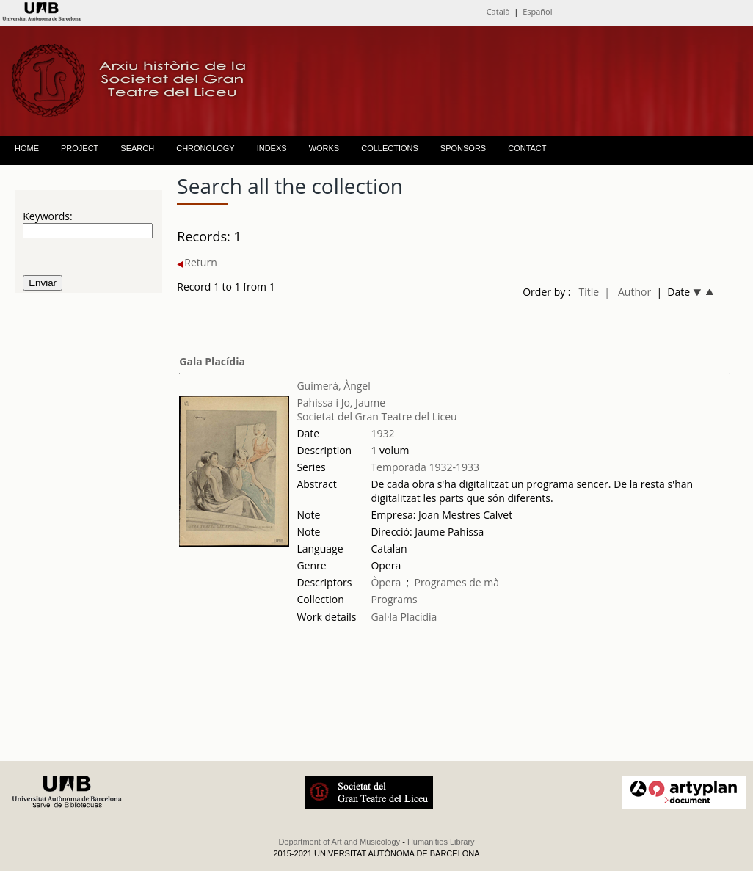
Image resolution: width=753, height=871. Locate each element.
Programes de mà (456, 582)
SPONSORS (463, 148)
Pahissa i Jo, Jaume (341, 402)
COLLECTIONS (389, 148)
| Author (627, 292)
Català (498, 11)
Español (537, 11)
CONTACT (527, 148)
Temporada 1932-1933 (425, 467)
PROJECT (79, 148)
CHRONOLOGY (205, 148)
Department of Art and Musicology (339, 841)
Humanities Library (441, 841)
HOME (27, 148)
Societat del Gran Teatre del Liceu (376, 416)
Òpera (386, 582)
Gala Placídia (212, 361)
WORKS (324, 148)
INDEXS (272, 148)
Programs (394, 599)
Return (197, 262)
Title (588, 292)
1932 (382, 433)
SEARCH (137, 148)
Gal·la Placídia (404, 617)
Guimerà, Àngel (333, 386)
